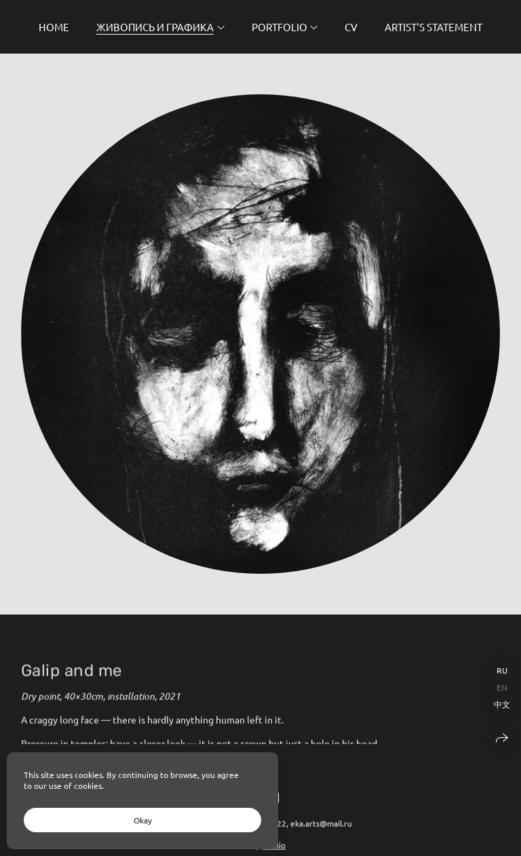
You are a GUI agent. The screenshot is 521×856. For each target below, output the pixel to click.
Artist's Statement (433, 26)
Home (54, 26)
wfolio (274, 849)
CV (351, 26)
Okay (143, 820)
